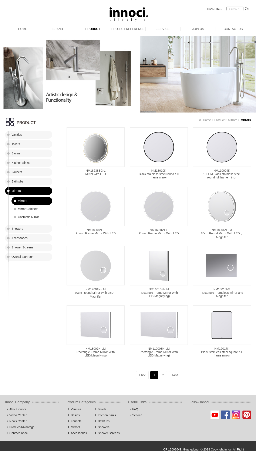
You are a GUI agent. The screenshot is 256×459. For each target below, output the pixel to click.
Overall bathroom (22, 256)
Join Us (198, 29)
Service (162, 29)
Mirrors (16, 190)
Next (175, 375)
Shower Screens (22, 247)
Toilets (15, 144)
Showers (17, 228)
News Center (18, 421)
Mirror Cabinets (28, 209)
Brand (58, 29)
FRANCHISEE (214, 8)
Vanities (16, 134)
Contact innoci (18, 433)
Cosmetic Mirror (28, 217)
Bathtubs (17, 181)
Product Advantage (21, 427)
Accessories (19, 238)
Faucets (16, 172)
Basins (15, 153)
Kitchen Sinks (20, 162)
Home (22, 29)
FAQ (135, 409)
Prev (142, 375)
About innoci (17, 409)
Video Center (18, 415)
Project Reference (127, 29)
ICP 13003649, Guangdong (180, 449)
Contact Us (233, 29)
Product (92, 29)
